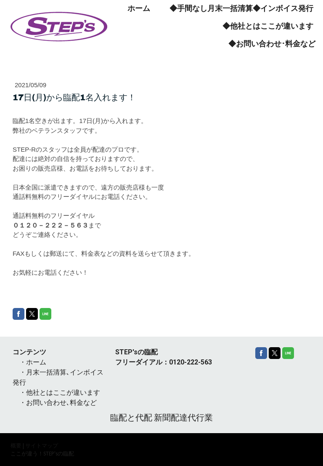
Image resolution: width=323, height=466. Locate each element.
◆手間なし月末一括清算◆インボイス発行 (241, 8)
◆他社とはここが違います (267, 26)
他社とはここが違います (63, 392)
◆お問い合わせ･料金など (271, 44)
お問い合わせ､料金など (61, 403)
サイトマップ (41, 445)
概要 (16, 445)
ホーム (138, 8)
